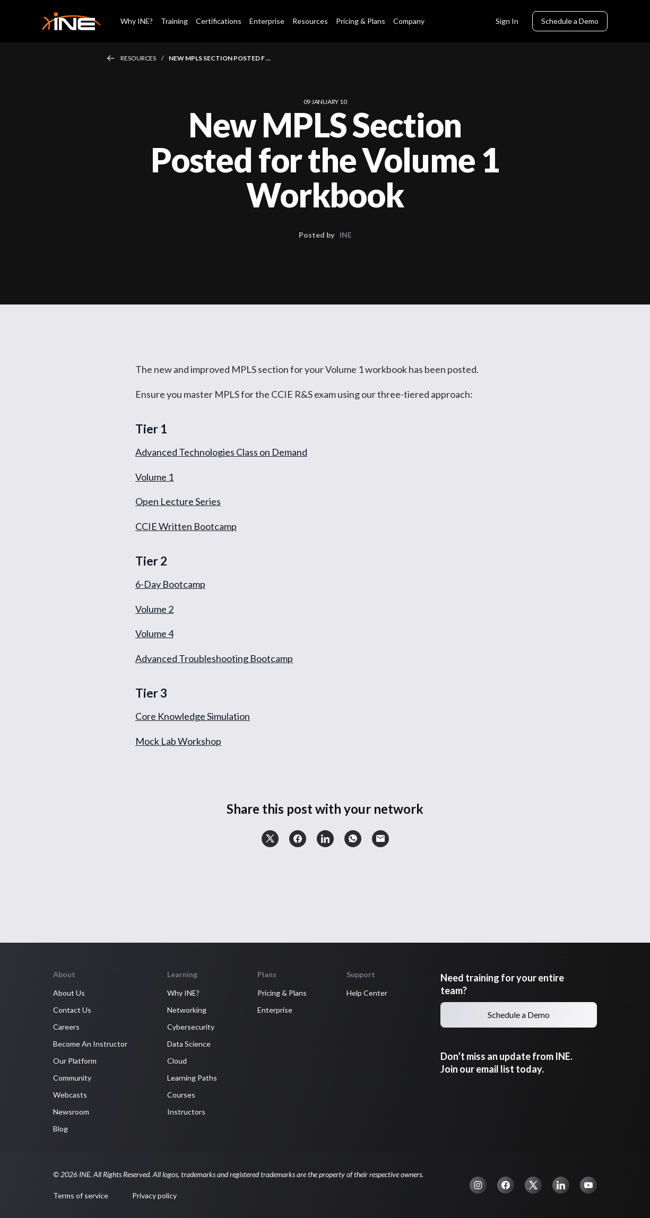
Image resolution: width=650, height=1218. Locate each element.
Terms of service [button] (80, 1195)
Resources (138, 58)
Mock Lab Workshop (178, 741)
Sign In (507, 20)
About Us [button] (69, 992)
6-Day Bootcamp (170, 584)
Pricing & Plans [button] (282, 992)
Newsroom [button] (71, 1111)
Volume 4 (154, 633)
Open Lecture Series (178, 501)
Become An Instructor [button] (90, 1043)
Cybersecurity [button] (190, 1026)
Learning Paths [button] (192, 1077)
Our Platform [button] (75, 1060)
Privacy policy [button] (154, 1195)
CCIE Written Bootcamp (186, 526)
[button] (270, 838)
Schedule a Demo (570, 20)
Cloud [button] (177, 1060)
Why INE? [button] (183, 992)
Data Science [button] (189, 1043)
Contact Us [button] (72, 1009)
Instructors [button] (186, 1111)
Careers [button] (66, 1026)
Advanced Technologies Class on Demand (221, 452)
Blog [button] (60, 1128)
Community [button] (72, 1077)
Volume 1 (154, 477)
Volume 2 (154, 609)
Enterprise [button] (274, 1009)
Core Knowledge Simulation (192, 716)
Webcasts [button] (70, 1094)
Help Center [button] (366, 992)
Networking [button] (186, 1009)
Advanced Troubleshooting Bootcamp (214, 658)
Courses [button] (181, 1094)
